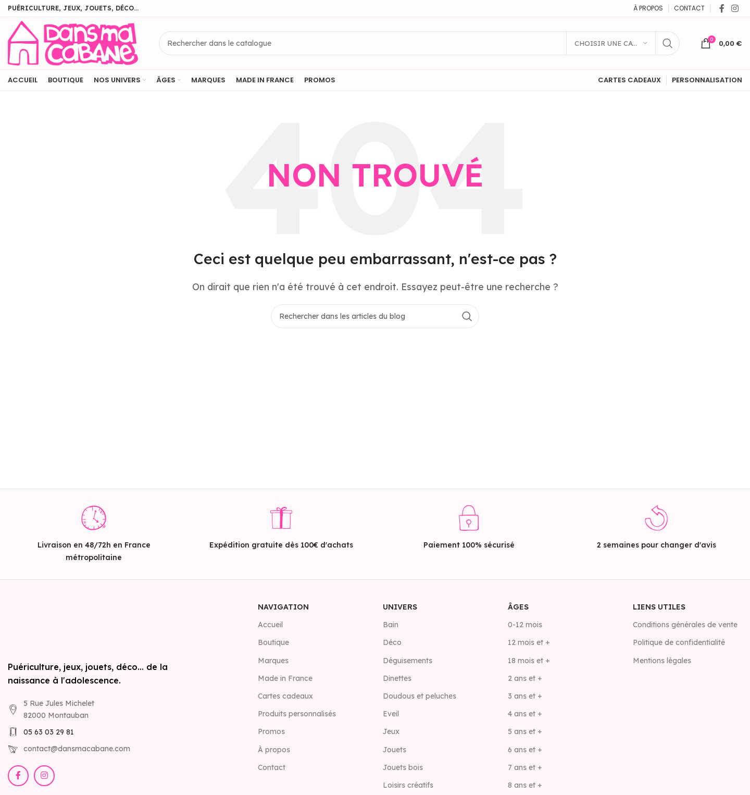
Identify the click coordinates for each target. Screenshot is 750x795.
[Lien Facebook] (722, 8)
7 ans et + (525, 767)
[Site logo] (73, 42)
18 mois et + (529, 660)
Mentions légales (662, 660)
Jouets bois (403, 767)
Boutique (273, 642)
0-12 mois (525, 624)
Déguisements (407, 660)
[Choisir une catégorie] (611, 43)
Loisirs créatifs (408, 785)
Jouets (394, 749)
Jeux (391, 731)
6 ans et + (525, 749)
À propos (274, 749)
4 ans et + (525, 713)
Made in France (285, 678)
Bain (390, 624)
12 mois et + (529, 642)
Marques (273, 660)
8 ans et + (525, 785)
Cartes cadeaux (285, 696)
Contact (271, 767)
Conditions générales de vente (685, 624)
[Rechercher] (419, 43)
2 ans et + (525, 678)
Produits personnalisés (297, 713)
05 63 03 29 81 (48, 732)
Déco (392, 642)
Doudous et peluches (419, 696)
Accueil (270, 624)
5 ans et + (525, 731)
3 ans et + (525, 696)
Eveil (391, 713)
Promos (271, 731)
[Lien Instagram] (735, 8)
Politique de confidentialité (679, 642)
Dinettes (397, 678)
